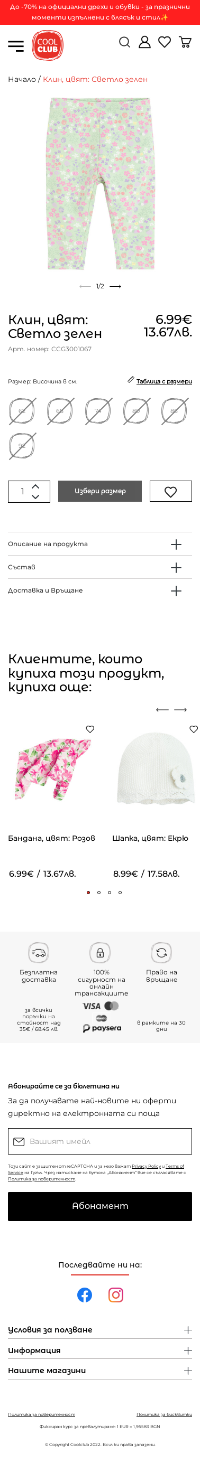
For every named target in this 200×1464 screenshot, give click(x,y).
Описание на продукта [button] (48, 544)
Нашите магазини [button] (47, 1371)
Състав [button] (21, 567)
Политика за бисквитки (164, 1414)
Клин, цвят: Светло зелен (95, 79)
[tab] (100, 543)
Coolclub (79, 1444)
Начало (22, 79)
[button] (88, 892)
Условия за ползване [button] (50, 1330)
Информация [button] (34, 1351)
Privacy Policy (146, 1166)
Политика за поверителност (41, 1178)
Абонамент (100, 1206)
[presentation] (162, 710)
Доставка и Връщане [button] (45, 590)
